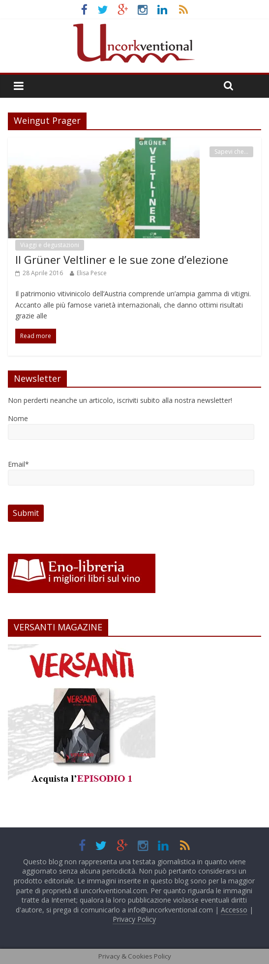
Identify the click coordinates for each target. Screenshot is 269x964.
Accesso (234, 909)
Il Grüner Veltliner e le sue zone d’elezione (121, 259)
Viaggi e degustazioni (49, 245)
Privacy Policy (134, 919)
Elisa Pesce (92, 273)
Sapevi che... (231, 151)
